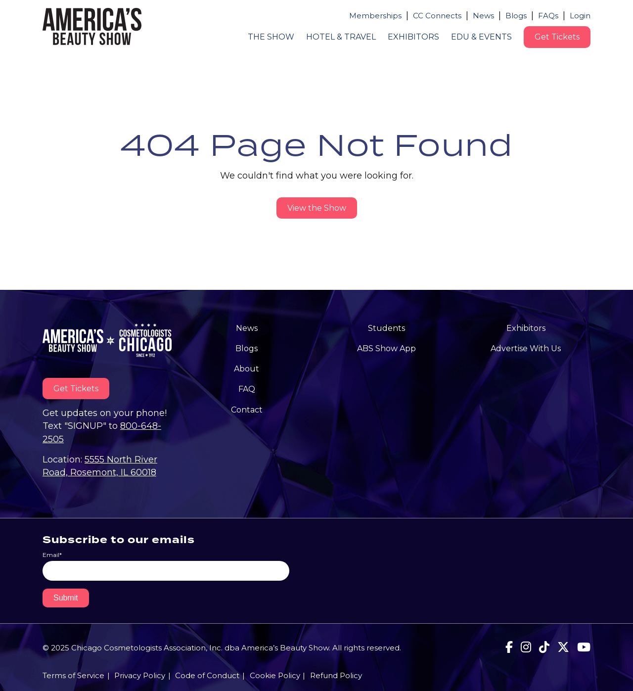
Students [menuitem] (386, 328)
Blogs (516, 15)
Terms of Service (73, 675)
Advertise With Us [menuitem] (526, 348)
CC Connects (437, 15)
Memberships (375, 15)
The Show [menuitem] (271, 37)
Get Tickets (557, 37)
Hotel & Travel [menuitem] (341, 37)
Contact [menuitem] (247, 410)
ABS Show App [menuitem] (386, 348)
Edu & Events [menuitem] (481, 37)
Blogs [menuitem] (246, 348)
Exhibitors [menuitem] (413, 37)
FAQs (548, 15)
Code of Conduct (207, 675)
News (483, 15)
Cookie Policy (275, 675)
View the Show (316, 208)
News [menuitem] (247, 328)
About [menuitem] (246, 368)
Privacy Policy (139, 675)
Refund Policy (336, 675)
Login (580, 15)
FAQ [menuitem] (246, 389)
